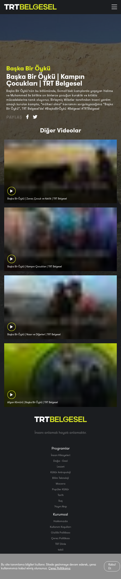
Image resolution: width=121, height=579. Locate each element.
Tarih (61, 495)
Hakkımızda (60, 521)
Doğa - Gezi (60, 460)
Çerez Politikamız (59, 568)
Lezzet (60, 466)
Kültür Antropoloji (60, 472)
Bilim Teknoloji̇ (60, 477)
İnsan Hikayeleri (60, 455)
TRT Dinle (60, 543)
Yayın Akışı (60, 506)
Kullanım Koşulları (60, 526)
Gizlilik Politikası (60, 532)
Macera (60, 483)
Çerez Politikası (60, 538)
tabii (60, 549)
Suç (60, 500)
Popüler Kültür (60, 489)
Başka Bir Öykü (28, 68)
